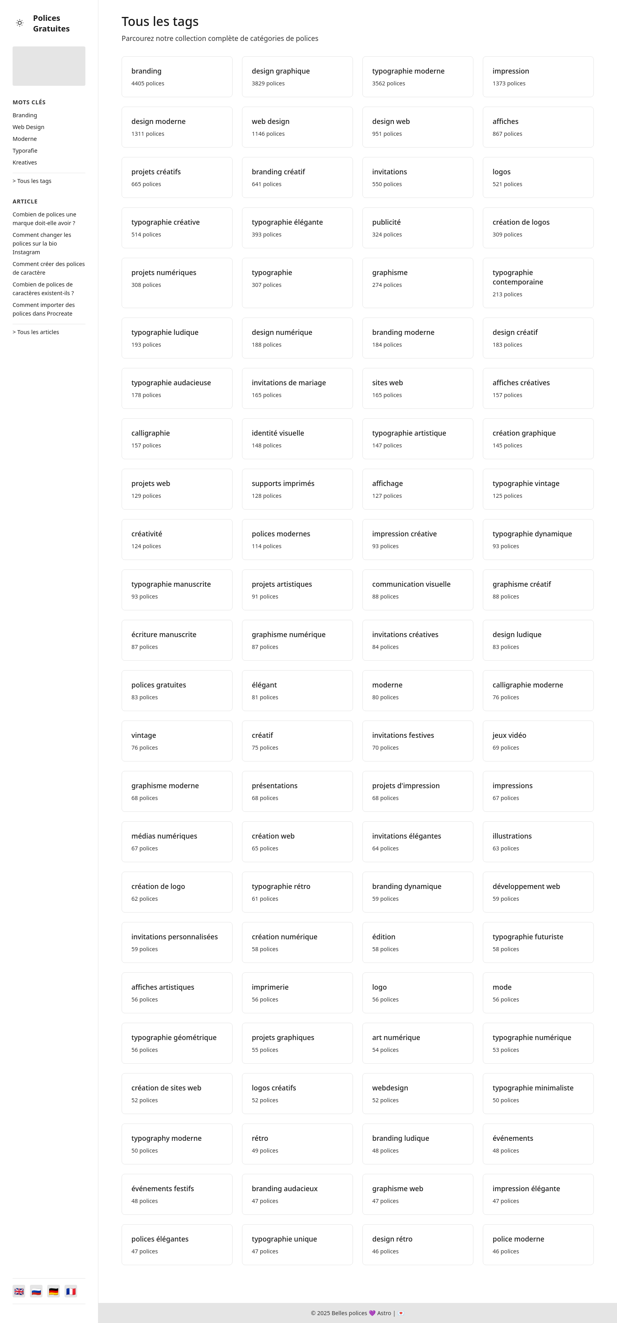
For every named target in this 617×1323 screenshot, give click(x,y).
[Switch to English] (19, 1291)
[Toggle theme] (20, 23)
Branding (25, 115)
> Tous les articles (36, 332)
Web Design (28, 127)
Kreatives (25, 162)
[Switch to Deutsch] (53, 1291)
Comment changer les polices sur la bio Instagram (42, 243)
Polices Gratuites (51, 23)
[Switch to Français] (71, 1291)
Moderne (25, 138)
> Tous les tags (32, 181)
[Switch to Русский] (36, 1291)
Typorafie (25, 150)
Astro (384, 1313)
